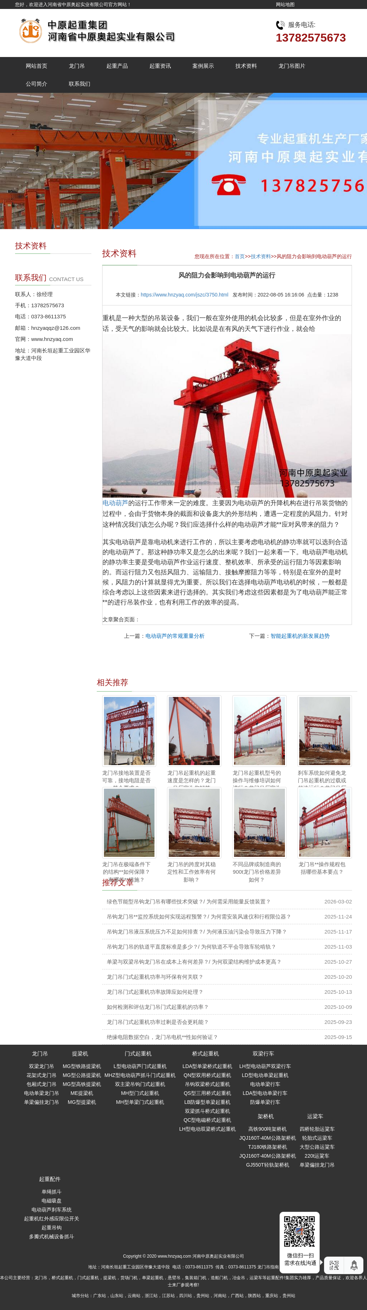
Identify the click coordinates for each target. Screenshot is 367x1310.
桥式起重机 (205, 1053)
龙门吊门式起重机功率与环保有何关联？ (155, 977)
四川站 (185, 1295)
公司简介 (36, 84)
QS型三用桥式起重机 (207, 1093)
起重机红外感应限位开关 (51, 1218)
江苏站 (168, 1295)
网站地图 (285, 4)
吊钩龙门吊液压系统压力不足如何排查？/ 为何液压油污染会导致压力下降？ (197, 932)
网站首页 (36, 66)
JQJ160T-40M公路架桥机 (267, 1138)
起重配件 (50, 1179)
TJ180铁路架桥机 (267, 1147)
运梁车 (315, 1116)
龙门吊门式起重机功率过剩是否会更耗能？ (158, 1022)
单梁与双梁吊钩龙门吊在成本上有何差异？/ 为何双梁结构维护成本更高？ (194, 962)
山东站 (116, 1295)
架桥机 (266, 1116)
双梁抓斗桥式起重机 (207, 1111)
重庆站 (271, 1295)
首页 (240, 256)
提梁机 (80, 1053)
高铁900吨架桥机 (267, 1129)
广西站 (237, 1295)
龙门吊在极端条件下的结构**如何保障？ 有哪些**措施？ (126, 872)
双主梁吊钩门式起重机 (140, 1084)
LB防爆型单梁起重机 (207, 1102)
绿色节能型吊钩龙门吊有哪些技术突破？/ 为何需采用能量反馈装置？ (189, 901)
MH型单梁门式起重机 (140, 1102)
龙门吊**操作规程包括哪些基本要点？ (322, 868)
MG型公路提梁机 (82, 1075)
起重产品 (117, 66)
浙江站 (151, 1295)
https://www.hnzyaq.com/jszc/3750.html (184, 295)
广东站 (99, 1295)
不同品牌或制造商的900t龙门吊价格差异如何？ (257, 872)
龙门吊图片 (291, 66)
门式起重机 (138, 1053)
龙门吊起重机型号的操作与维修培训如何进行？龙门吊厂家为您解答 (257, 784)
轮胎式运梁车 (317, 1138)
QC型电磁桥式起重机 (207, 1120)
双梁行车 (263, 1053)
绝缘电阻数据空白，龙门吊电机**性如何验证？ (163, 1037)
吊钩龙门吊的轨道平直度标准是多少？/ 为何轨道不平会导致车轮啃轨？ (191, 947)
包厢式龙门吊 (42, 1084)
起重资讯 (160, 66)
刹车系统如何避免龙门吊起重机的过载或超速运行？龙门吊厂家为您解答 (322, 784)
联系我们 (79, 84)
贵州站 (202, 1295)
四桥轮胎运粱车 (317, 1129)
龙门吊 (77, 66)
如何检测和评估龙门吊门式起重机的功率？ (158, 1007)
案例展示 (203, 66)
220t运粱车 (317, 1156)
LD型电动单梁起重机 (265, 1075)
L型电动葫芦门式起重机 (140, 1066)
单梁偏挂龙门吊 (41, 1102)
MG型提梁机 (82, 1102)
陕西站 (254, 1295)
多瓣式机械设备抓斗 (51, 1236)
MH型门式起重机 (140, 1093)
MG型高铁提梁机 (82, 1084)
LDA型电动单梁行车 (265, 1093)
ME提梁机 (82, 1093)
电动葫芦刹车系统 (52, 1209)
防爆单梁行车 (265, 1102)
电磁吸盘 (52, 1201)
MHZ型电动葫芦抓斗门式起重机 (140, 1075)
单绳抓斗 (52, 1192)
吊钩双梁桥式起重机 (207, 1084)
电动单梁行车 (265, 1084)
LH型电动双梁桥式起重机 (207, 1129)
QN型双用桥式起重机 (207, 1075)
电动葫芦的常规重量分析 (175, 636)
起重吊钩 (52, 1227)
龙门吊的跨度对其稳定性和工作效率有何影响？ (191, 872)
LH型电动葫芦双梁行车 (265, 1066)
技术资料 (246, 66)
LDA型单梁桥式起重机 (207, 1066)
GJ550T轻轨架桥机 (267, 1165)
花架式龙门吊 (42, 1075)
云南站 (134, 1295)
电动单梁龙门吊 (41, 1093)
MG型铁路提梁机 (82, 1066)
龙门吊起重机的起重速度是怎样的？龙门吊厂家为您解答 (191, 780)
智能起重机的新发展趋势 (300, 636)
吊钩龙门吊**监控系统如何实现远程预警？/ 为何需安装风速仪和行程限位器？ (199, 916)
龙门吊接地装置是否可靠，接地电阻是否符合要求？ (126, 780)
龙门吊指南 (268, 1266)
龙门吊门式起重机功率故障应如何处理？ (155, 992)
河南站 (220, 1295)
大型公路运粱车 (317, 1147)
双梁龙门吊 (41, 1066)
